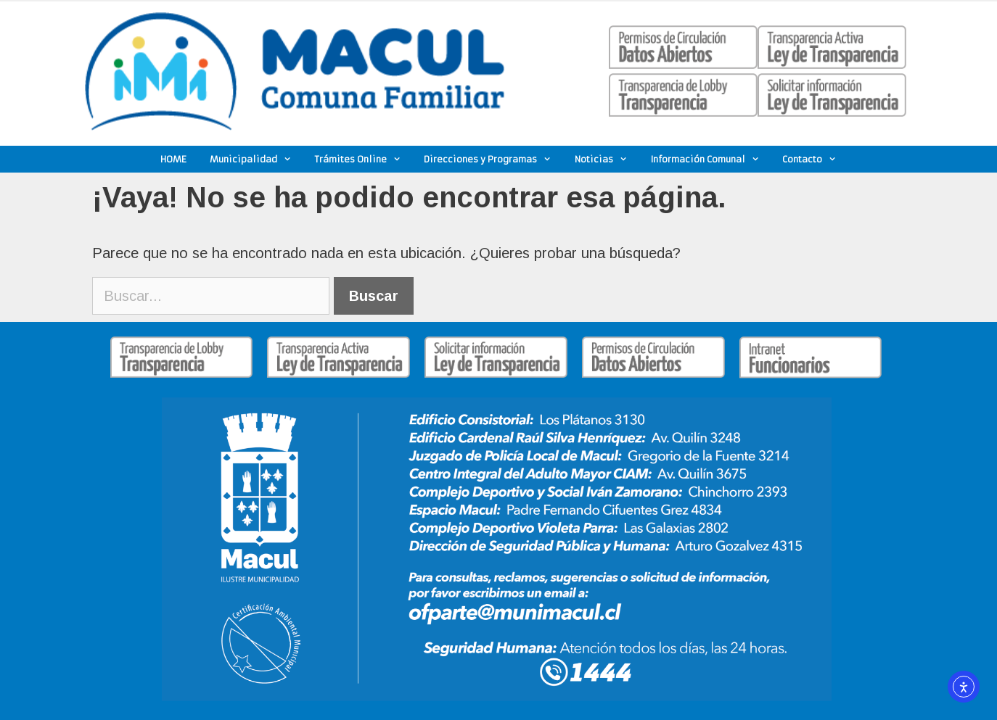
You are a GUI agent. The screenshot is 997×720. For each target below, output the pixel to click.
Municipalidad (256, 159)
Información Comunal (711, 159)
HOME (173, 159)
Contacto (815, 159)
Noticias (607, 159)
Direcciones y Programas (493, 159)
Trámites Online (364, 159)
